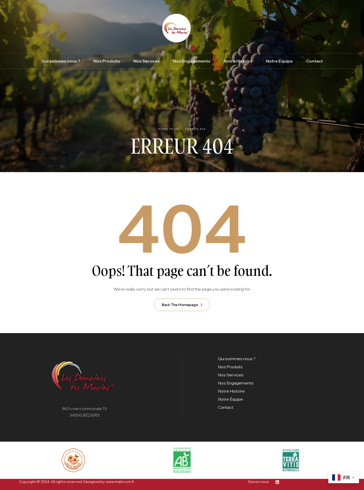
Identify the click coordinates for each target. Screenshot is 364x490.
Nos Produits (230, 366)
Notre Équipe (230, 399)
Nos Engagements (236, 382)
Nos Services (230, 374)
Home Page (168, 129)
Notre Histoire (231, 391)
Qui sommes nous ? (237, 358)
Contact (225, 407)
